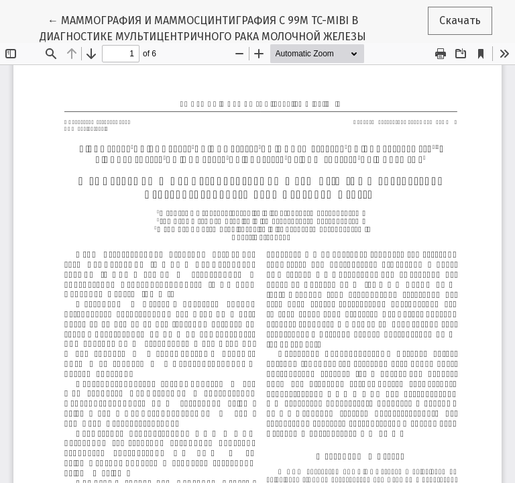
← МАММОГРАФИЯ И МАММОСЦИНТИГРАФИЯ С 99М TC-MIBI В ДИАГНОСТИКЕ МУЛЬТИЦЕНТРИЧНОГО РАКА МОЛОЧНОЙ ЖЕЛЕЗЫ (203, 27)
